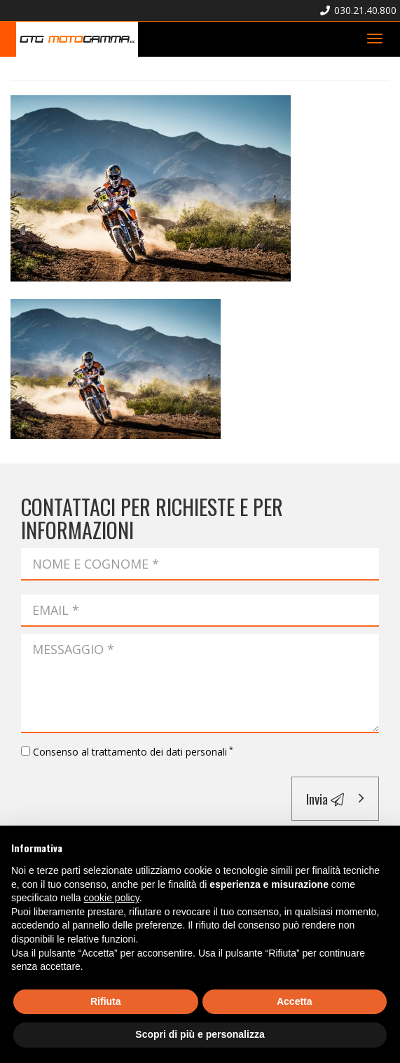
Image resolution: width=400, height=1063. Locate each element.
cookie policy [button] (111, 897)
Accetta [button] (294, 1001)
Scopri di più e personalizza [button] (199, 1034)
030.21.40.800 (358, 10)
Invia (325, 798)
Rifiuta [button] (105, 1001)
